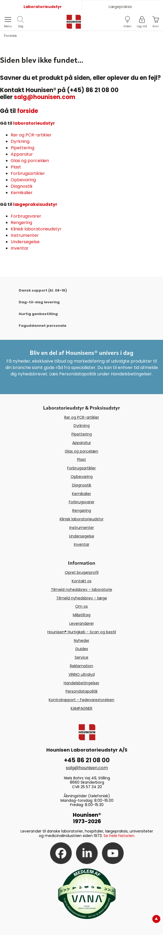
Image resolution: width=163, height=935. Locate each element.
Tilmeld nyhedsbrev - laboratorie (81, 589)
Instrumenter (25, 235)
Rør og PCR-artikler (31, 135)
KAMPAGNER (81, 708)
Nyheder (81, 640)
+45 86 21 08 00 (87, 760)
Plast (16, 167)
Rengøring (21, 222)
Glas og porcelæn (30, 161)
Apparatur (22, 154)
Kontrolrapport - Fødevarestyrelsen (81, 699)
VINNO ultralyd (82, 674)
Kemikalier (22, 193)
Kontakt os (82, 581)
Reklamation (81, 666)
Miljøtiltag (81, 615)
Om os (81, 606)
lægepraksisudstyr (35, 204)
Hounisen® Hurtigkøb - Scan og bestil (81, 632)
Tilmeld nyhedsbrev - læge (81, 598)
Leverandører (81, 623)
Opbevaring (23, 180)
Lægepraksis (120, 6)
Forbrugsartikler (28, 173)
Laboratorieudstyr (43, 6)
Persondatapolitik (82, 691)
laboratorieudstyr (34, 123)
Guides (81, 648)
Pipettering (22, 148)
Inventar (20, 248)
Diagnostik (22, 186)
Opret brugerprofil (81, 572)
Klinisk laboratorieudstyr (36, 229)
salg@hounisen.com (44, 97)
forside (27, 111)
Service (81, 657)
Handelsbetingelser (81, 683)
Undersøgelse (25, 242)
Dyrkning (20, 141)
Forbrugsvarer (26, 216)
